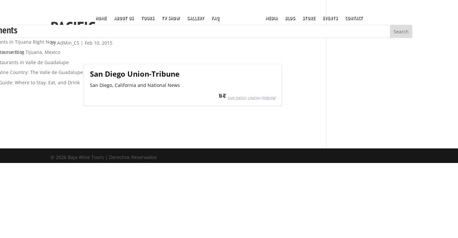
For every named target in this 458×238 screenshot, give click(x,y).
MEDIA (269, 16)
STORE (306, 16)
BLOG (288, 16)
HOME (102, 16)
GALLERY (197, 16)
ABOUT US (126, 16)
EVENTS (328, 16)
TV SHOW (172, 16)
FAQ (217, 16)
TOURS (149, 16)
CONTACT (352, 16)
